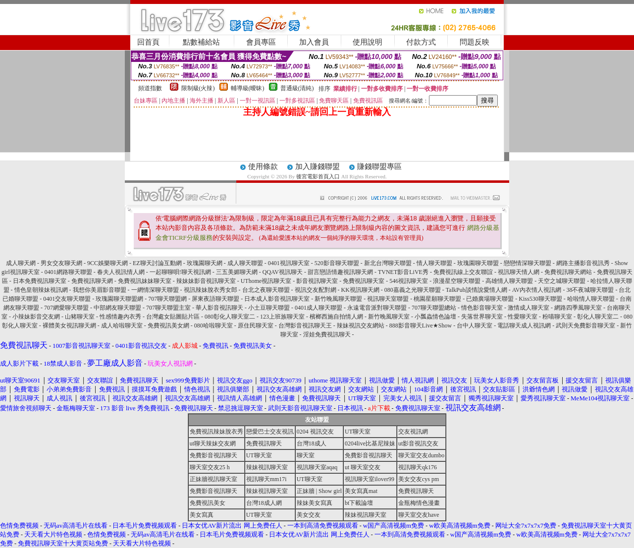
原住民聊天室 (255, 325)
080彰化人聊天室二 (230, 316)
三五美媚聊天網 (237, 272)
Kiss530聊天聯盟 (540, 298)
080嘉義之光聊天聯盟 (412, 289)
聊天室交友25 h (210, 467)
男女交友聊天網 (61, 263)
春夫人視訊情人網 (121, 272)
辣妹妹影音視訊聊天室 (206, 280)
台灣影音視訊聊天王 (305, 325)
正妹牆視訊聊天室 (213, 479)
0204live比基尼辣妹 (370, 443)
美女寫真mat (361, 491)
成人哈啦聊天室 (122, 325)
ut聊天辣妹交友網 (213, 443)
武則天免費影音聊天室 (585, 325)
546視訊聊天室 (408, 280)
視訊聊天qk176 (417, 467)
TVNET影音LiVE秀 (403, 272)
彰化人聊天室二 (598, 316)
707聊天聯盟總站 (434, 307)
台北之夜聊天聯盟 (266, 289)
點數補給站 (201, 42)
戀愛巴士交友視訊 (270, 431)
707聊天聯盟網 (167, 298)
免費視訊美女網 (168, 325)
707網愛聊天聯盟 (66, 307)
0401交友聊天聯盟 (67, 298)
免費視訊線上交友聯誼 (463, 272)
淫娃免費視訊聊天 (327, 334)
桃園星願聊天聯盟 (437, 298)
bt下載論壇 (359, 502)
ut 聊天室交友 (362, 467)
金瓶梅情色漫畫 (419, 502)
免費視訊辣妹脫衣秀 (216, 431)
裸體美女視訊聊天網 (69, 325)
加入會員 (314, 42)
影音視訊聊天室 (317, 280)
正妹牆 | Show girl (319, 491)
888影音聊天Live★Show (420, 325)
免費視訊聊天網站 (568, 272)
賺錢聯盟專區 (379, 166)
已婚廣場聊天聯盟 (490, 298)
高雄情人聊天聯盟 (509, 280)
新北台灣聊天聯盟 (388, 263)
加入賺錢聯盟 (317, 166)
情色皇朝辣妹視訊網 (41, 289)
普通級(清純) (297, 88)
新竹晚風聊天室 (389, 316)
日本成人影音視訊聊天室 (277, 298)
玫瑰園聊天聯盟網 (119, 298)
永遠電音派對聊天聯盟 (377, 307)
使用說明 (367, 42)
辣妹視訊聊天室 (267, 467)
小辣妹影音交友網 (36, 316)
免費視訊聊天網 (92, 280)
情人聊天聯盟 (434, 263)
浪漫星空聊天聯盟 (456, 280)
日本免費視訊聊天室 (39, 280)
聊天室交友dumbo (421, 455)
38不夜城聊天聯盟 (590, 289)
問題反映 (474, 42)
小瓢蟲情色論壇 (435, 316)
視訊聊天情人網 (518, 272)
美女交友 (308, 514)
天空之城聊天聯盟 (561, 280)
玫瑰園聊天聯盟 (478, 263)
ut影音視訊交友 (418, 443)
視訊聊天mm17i (266, 479)
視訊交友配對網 (315, 289)
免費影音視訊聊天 (213, 455)
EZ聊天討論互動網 (157, 263)
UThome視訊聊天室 (266, 280)
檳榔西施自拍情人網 (336, 316)
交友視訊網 (413, 431)
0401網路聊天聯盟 (68, 272)
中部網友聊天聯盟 (117, 307)
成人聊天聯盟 (245, 263)
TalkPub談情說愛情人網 (476, 289)
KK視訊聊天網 (360, 289)
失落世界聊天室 (482, 316)
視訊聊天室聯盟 (388, 298)
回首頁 (148, 42)
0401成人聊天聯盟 (318, 307)
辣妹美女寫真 (314, 502)
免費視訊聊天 (264, 443)
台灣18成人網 (264, 502)
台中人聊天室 (474, 325)
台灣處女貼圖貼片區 (173, 316)
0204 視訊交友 (315, 431)
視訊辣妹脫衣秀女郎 (210, 289)
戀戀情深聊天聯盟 (527, 263)
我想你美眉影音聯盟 (99, 289)
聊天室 (306, 455)
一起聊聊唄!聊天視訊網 (180, 272)
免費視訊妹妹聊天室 (144, 280)
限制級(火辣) (198, 88)
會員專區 (261, 42)
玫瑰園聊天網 (204, 263)
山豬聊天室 (80, 316)
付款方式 (421, 42)
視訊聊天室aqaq (317, 467)
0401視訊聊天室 (289, 263)
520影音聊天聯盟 (337, 263)
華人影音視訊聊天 (219, 307)
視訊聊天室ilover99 (369, 479)
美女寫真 (201, 514)
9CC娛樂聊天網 (107, 263)
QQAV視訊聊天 (283, 272)
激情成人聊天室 (528, 307)
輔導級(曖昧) (247, 88)
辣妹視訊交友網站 (360, 325)
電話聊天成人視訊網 (524, 325)
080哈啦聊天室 (213, 325)
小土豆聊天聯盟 (269, 307)
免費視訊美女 (207, 502)
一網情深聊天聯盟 (155, 289)
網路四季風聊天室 (578, 307)
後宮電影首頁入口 (318, 176)
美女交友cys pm (418, 479)
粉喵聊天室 (557, 316)
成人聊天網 (21, 263)
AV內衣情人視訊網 (537, 289)
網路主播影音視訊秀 (583, 263)
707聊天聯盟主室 (168, 307)
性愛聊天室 (522, 316)
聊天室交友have (418, 514)
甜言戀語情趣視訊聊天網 (340, 272)
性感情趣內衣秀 (120, 316)
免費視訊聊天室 (363, 280)
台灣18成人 (311, 443)
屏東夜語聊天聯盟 (215, 298)
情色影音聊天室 (482, 307)
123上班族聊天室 (282, 316)
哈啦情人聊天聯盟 (591, 298)
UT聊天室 (357, 431)
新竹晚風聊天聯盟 (338, 298)
